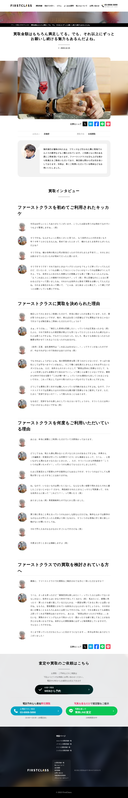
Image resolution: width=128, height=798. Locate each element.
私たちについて (81, 6)
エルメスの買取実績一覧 (64, 741)
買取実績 (39, 6)
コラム (59, 6)
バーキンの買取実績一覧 (64, 744)
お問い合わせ (94, 6)
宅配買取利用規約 (60, 775)
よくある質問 (69, 6)
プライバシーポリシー (61, 778)
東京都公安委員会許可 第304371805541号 (87, 770)
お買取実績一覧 (59, 763)
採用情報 (57, 770)
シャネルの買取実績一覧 (64, 750)
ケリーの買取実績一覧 (63, 747)
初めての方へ (49, 6)
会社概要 (57, 768)
